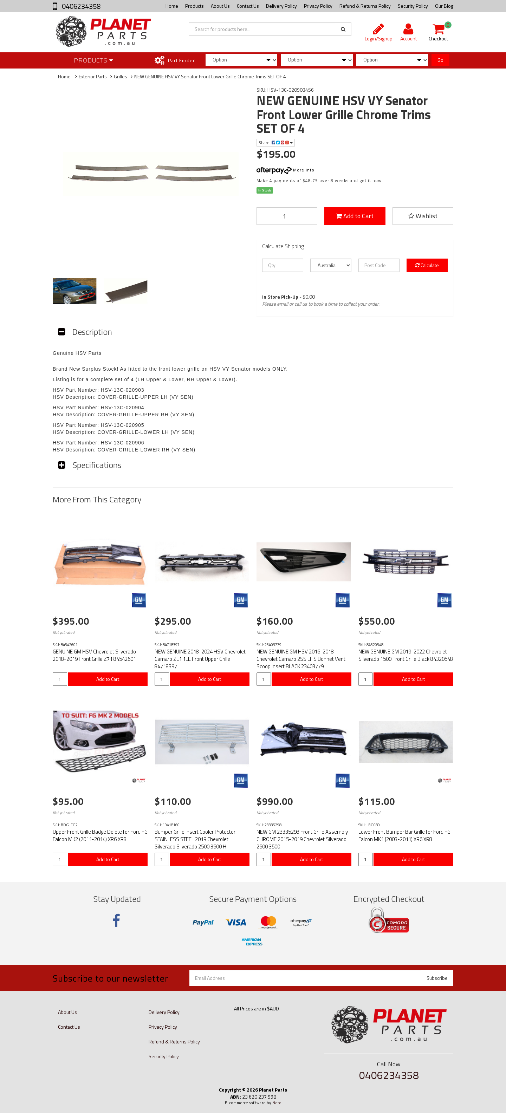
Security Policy (413, 5)
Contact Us (248, 5)
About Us (220, 5)
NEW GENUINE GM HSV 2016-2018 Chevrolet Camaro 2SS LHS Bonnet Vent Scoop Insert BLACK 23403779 (301, 658)
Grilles (120, 76)
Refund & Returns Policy (365, 5)
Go (440, 60)
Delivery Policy (281, 5)
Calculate (427, 265)
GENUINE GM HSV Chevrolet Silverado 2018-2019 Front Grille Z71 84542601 (94, 655)
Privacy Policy (318, 5)
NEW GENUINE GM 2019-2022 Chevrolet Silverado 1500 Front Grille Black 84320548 (405, 655)
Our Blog (444, 5)
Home (172, 5)
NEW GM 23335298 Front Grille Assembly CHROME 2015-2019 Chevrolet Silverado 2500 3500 (302, 839)
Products (194, 5)
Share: (276, 142)
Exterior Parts (93, 76)
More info (285, 170)
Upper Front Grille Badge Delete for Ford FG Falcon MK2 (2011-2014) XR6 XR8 (100, 835)
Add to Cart (355, 216)
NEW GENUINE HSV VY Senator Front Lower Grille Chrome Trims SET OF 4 (210, 76)
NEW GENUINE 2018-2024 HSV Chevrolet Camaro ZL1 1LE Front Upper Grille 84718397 (200, 658)
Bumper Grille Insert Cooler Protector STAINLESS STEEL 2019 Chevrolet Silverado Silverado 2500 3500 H (195, 839)
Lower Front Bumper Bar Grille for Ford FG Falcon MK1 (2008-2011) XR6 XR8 (404, 835)
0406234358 (80, 6)
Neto (276, 1103)
